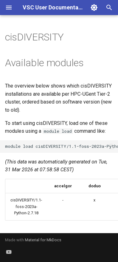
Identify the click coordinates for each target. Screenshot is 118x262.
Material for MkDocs (43, 240)
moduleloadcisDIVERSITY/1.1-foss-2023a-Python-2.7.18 (61, 146)
